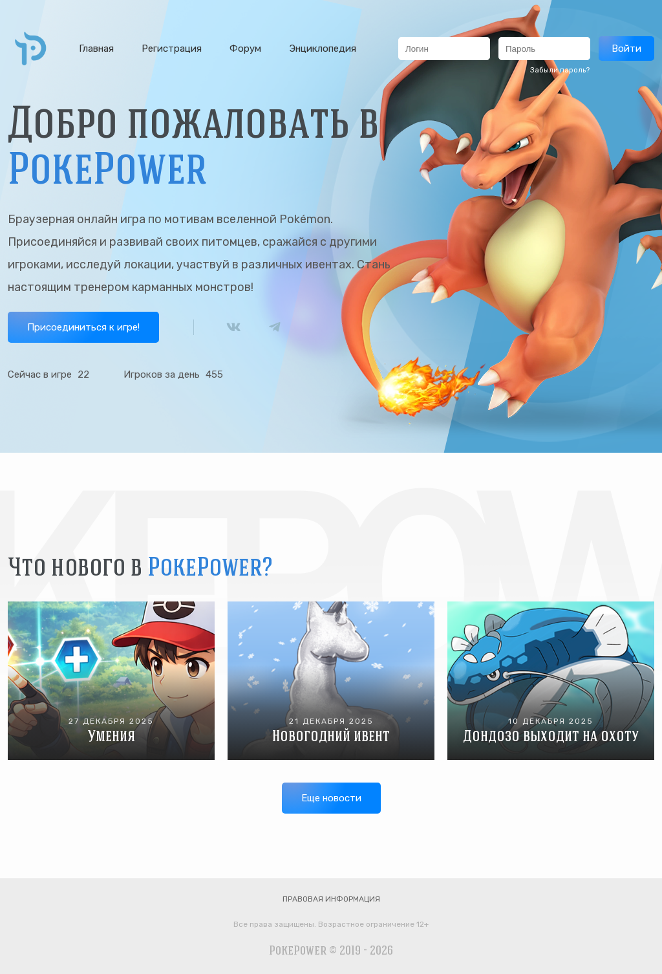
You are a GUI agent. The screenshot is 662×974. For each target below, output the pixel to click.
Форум (245, 48)
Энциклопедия (322, 48)
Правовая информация (331, 899)
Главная (96, 48)
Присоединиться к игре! (83, 327)
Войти (626, 48)
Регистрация (172, 48)
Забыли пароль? (560, 70)
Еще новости (331, 798)
